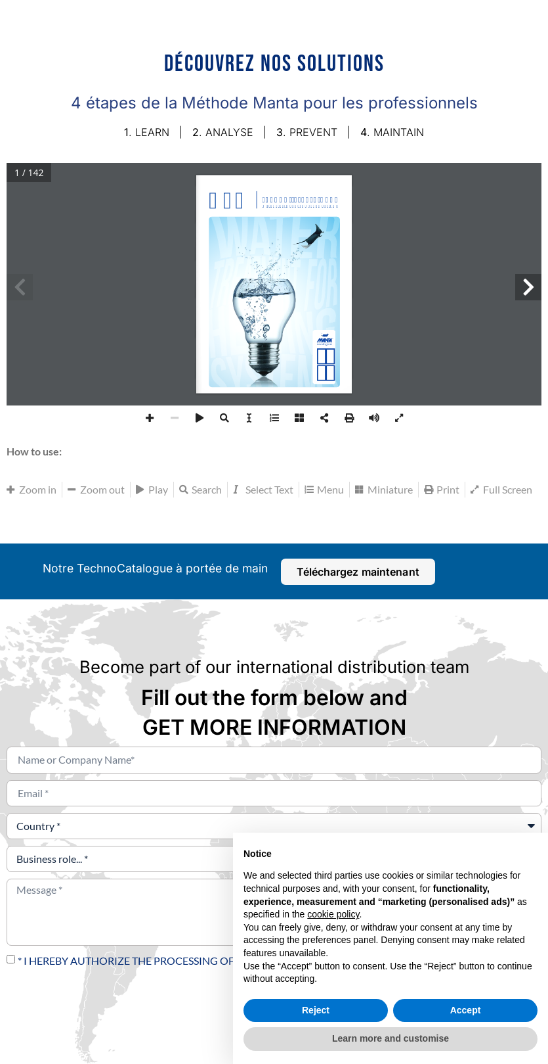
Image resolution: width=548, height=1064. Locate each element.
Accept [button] (465, 1010)
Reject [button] (315, 1010)
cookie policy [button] (333, 914)
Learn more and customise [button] (390, 1038)
